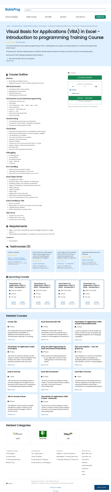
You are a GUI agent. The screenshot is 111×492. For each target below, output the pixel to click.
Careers (85, 469)
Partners (85, 459)
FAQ (83, 472)
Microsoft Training (17, 26)
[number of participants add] (96, 86)
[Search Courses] (65, 10)
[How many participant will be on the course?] (85, 86)
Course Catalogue (11, 17)
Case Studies (36, 456)
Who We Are (80, 17)
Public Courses (31, 17)
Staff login (55, 491)
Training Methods (13, 459)
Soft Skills (48, 17)
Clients (85, 462)
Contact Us (100, 17)
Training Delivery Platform (67, 459)
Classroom (75, 93)
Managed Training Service (67, 456)
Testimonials (87, 466)
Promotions (11, 456)
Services (63, 17)
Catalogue (10, 453)
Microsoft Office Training (30, 26)
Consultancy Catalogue (41, 462)
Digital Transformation (66, 453)
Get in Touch (101, 487)
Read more (10, 61)
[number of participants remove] (73, 86)
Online (74, 90)
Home (8, 26)
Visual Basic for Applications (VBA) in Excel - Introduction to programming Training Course (72, 26)
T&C (83, 475)
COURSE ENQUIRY (84, 77)
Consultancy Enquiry (39, 459)
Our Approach (37, 453)
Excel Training (42, 26)
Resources (10, 462)
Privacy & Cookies (55, 487)
